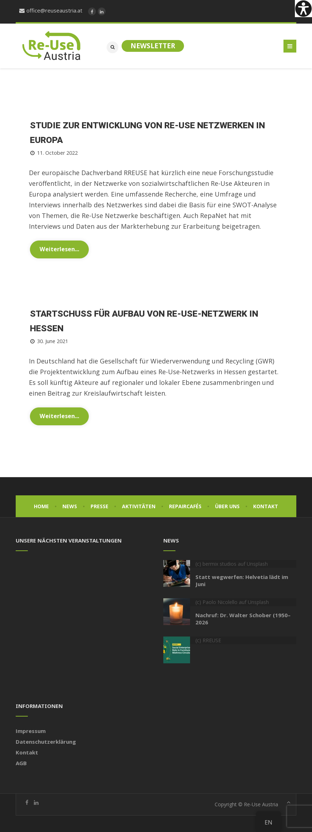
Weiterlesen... (59, 248)
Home (41, 504)
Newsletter (153, 45)
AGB (21, 761)
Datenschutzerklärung (46, 740)
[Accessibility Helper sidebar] (303, 8)
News (69, 504)
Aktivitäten (138, 504)
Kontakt (265, 504)
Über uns (227, 504)
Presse (99, 504)
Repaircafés (185, 504)
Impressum (31, 729)
